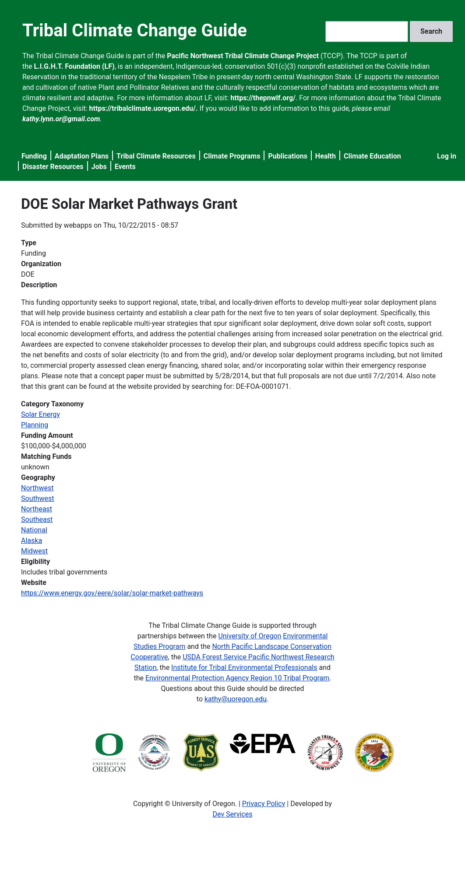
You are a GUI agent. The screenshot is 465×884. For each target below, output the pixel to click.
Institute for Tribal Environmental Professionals (244, 667)
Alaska (31, 540)
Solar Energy (40, 414)
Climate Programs (232, 156)
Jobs (99, 166)
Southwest (37, 498)
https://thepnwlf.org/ (263, 98)
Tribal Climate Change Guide (134, 30)
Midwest (34, 551)
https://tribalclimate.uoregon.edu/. (143, 108)
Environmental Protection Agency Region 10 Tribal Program (237, 678)
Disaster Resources (53, 166)
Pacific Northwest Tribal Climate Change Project (243, 56)
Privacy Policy (263, 803)
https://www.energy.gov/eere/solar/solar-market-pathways (112, 593)
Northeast (36, 509)
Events (125, 166)
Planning (34, 425)
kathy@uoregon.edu (235, 699)
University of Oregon (249, 636)
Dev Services (233, 814)
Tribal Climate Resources (156, 156)
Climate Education (372, 156)
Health (325, 156)
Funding (34, 156)
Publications (287, 156)
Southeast (37, 519)
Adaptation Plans (82, 156)
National (34, 530)
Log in (446, 156)
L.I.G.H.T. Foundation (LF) (74, 66)
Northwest (37, 488)
